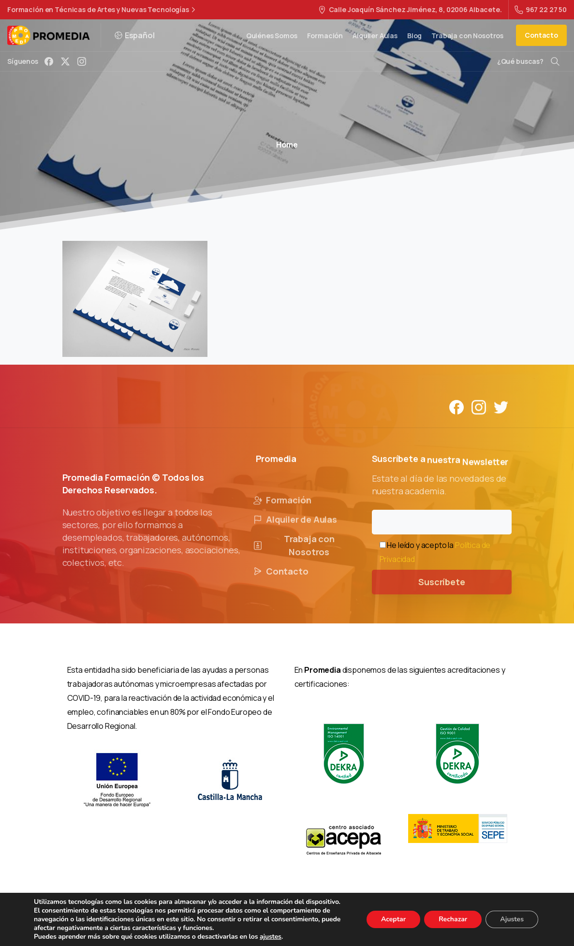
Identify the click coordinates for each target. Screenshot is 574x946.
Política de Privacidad (273, 921)
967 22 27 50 (541, 9)
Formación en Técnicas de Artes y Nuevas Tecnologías (102, 9)
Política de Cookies (349, 921)
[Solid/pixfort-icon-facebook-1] (456, 412)
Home (287, 144)
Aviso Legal (210, 921)
